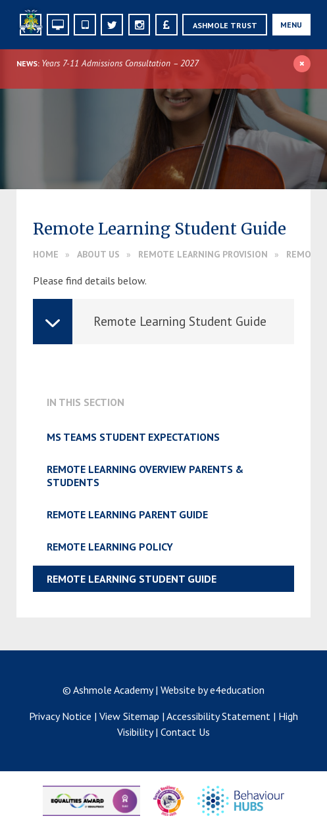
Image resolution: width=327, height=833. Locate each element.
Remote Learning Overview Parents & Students (145, 475)
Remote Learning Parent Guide (127, 514)
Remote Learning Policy (110, 546)
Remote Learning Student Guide (131, 578)
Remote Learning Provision (203, 254)
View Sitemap (129, 716)
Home (46, 254)
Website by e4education (212, 689)
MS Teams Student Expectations (133, 436)
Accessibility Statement (218, 716)
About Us (98, 254)
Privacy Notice (60, 716)
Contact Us (185, 731)
